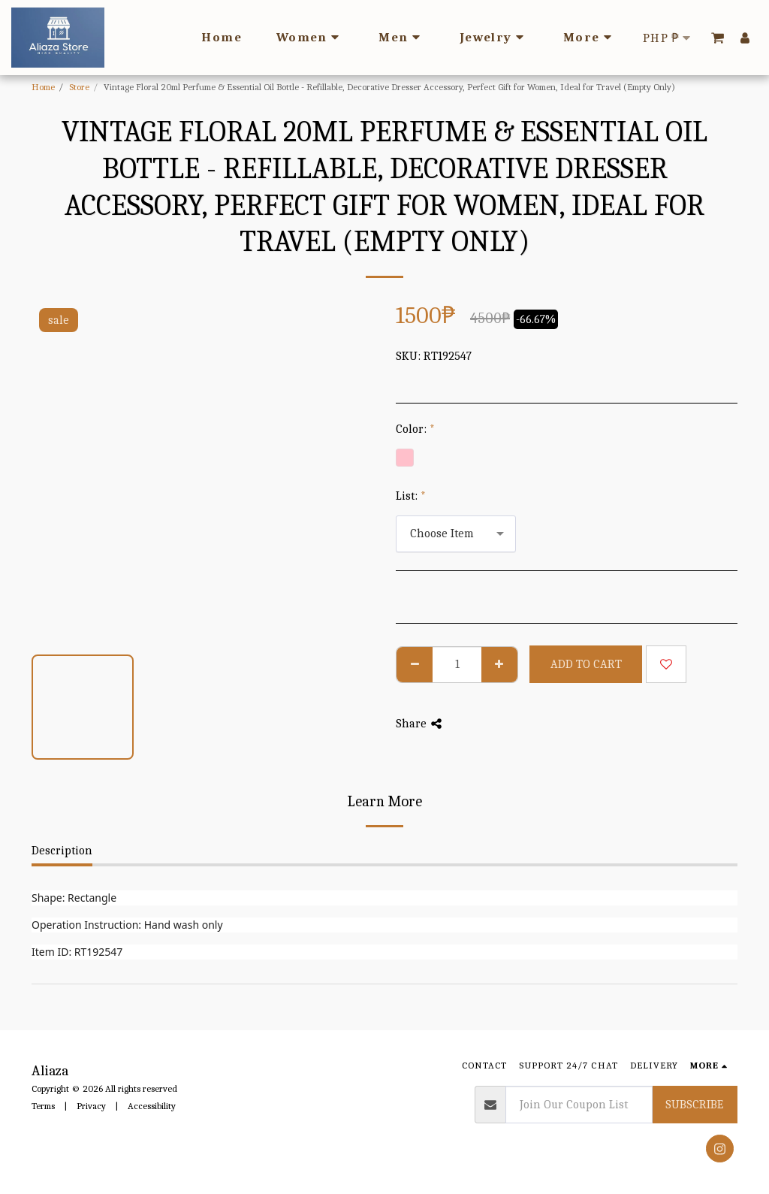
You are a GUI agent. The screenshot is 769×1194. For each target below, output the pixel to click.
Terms (43, 1105)
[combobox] (456, 533)
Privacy (91, 1105)
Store (79, 86)
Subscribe (694, 1104)
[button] (717, 37)
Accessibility (152, 1105)
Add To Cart (586, 664)
